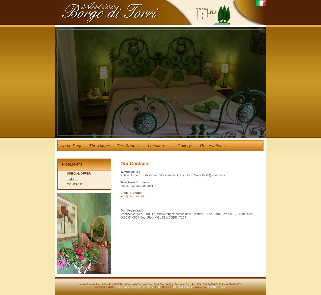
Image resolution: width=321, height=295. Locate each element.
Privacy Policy (122, 287)
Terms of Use (138, 287)
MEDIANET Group (182, 287)
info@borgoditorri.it (133, 196)
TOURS (72, 179)
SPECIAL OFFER (79, 173)
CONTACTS (75, 184)
